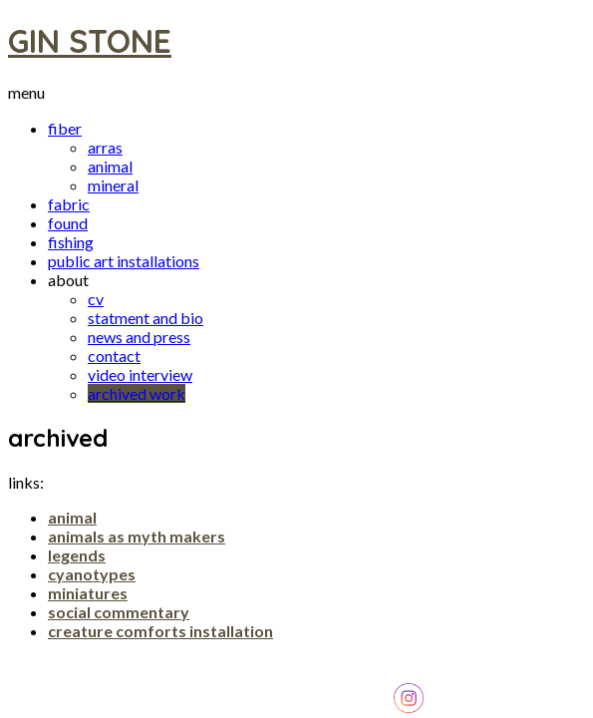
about (68, 279)
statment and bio (145, 317)
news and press (139, 336)
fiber (65, 128)
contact (114, 355)
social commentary (118, 611)
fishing (71, 241)
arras (105, 147)
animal (110, 166)
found (68, 222)
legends (77, 554)
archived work (136, 393)
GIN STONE (89, 41)
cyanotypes (92, 573)
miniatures (88, 592)
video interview (140, 374)
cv (96, 298)
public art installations (123, 260)
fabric (69, 203)
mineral (113, 185)
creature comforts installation (160, 630)
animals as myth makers (136, 536)
